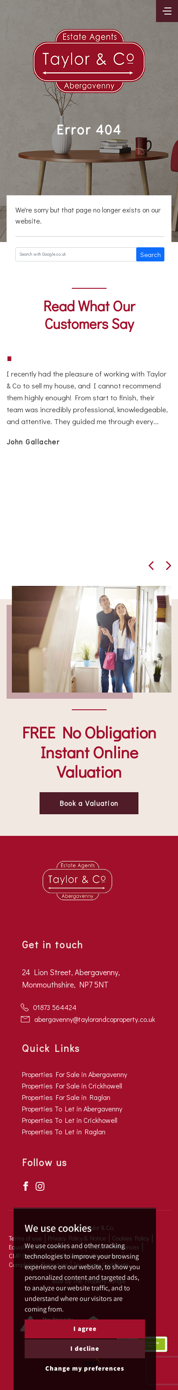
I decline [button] (84, 1348)
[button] (151, 565)
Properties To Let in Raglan (63, 1131)
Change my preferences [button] (84, 1368)
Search (150, 254)
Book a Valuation (89, 803)
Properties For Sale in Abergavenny (74, 1074)
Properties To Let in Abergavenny (72, 1108)
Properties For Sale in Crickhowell (72, 1085)
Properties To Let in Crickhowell (69, 1120)
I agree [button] (85, 1328)
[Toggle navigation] (167, 10)
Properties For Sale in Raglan (66, 1097)
